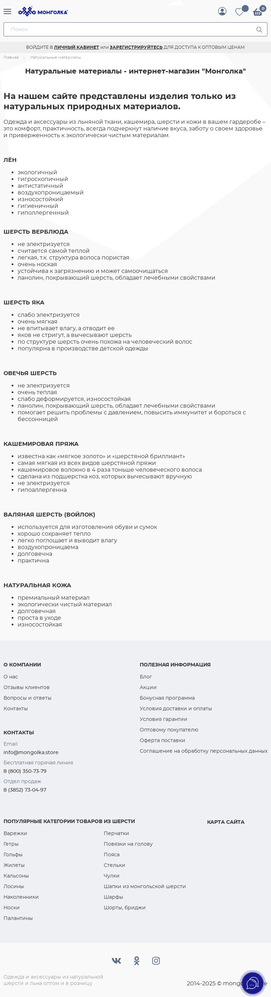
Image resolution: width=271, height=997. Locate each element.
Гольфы (13, 854)
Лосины (14, 886)
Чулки (112, 876)
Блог (146, 677)
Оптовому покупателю (169, 730)
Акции (148, 687)
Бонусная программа (167, 698)
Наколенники (21, 897)
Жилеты (14, 865)
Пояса (112, 854)
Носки (12, 907)
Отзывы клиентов (27, 687)
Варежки (15, 833)
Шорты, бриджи (125, 907)
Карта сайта (226, 822)
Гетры (11, 844)
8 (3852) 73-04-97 (25, 790)
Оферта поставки (162, 740)
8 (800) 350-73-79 (25, 771)
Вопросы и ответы (28, 698)
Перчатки (116, 833)
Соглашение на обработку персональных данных (203, 751)
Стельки (114, 865)
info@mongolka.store (31, 752)
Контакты (16, 708)
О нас (11, 677)
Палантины (18, 918)
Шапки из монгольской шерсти (145, 886)
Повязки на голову (128, 844)
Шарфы (113, 897)
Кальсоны (16, 876)
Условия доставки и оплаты (176, 708)
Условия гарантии (163, 719)
